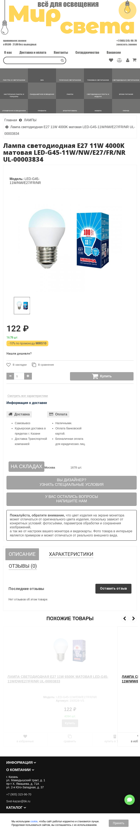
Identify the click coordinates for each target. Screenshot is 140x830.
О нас (8, 52)
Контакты (61, 52)
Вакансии (114, 52)
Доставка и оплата (32, 52)
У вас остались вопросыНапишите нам (71, 499)
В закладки (16, 365)
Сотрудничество (87, 52)
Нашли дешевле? (19, 353)
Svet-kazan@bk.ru (18, 801)
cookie (34, 821)
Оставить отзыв (113, 588)
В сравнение (43, 365)
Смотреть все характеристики (28, 396)
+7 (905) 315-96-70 (126, 40)
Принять (118, 823)
